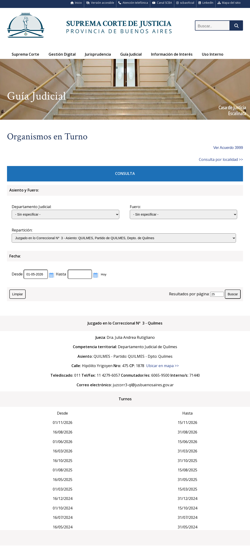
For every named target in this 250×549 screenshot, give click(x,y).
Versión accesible (100, 3)
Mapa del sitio (229, 3)
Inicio (76, 3)
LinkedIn (205, 3)
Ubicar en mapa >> (162, 365)
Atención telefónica (133, 3)
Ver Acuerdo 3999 (228, 148)
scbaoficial (185, 3)
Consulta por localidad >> (221, 159)
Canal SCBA (162, 3)
